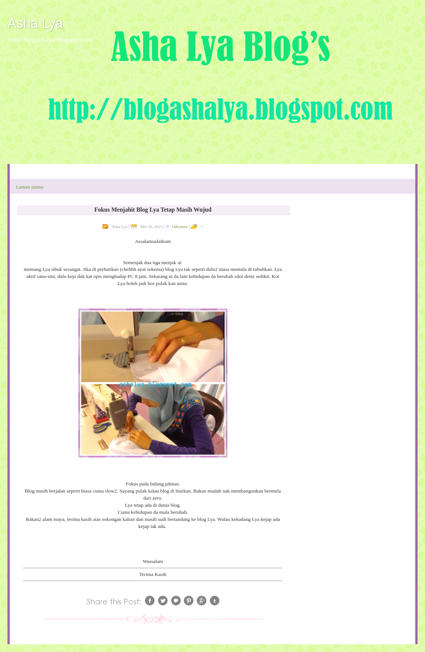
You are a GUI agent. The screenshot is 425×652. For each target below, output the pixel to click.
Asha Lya (35, 23)
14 (179, 226)
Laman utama (30, 187)
